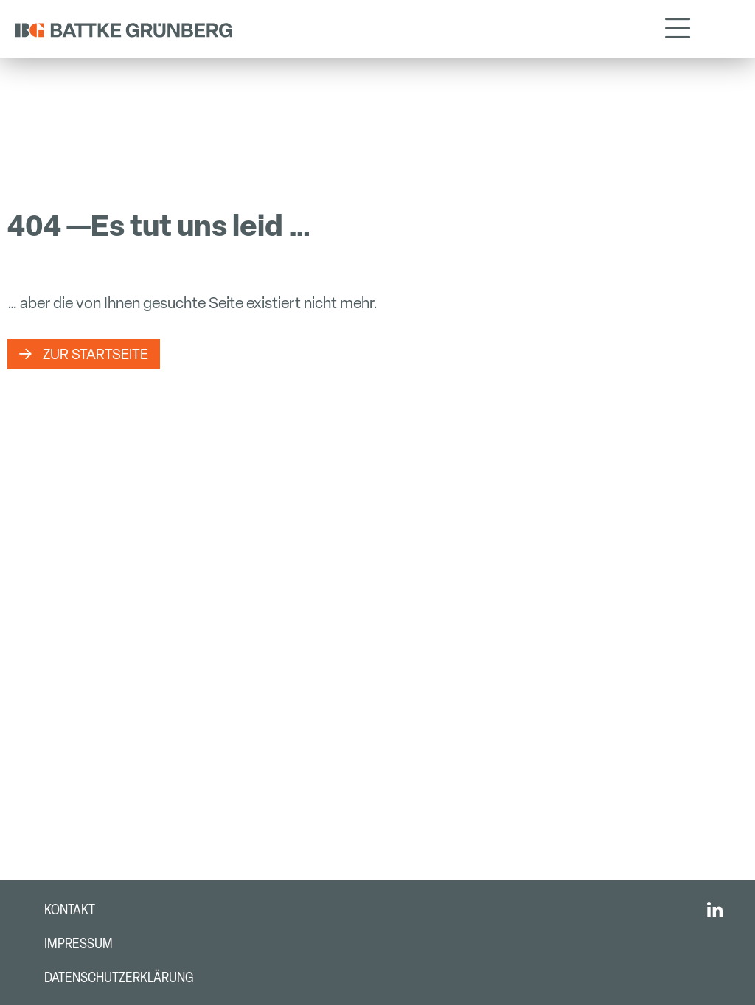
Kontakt (69, 909)
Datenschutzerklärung (118, 977)
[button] (677, 29)
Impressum (78, 943)
